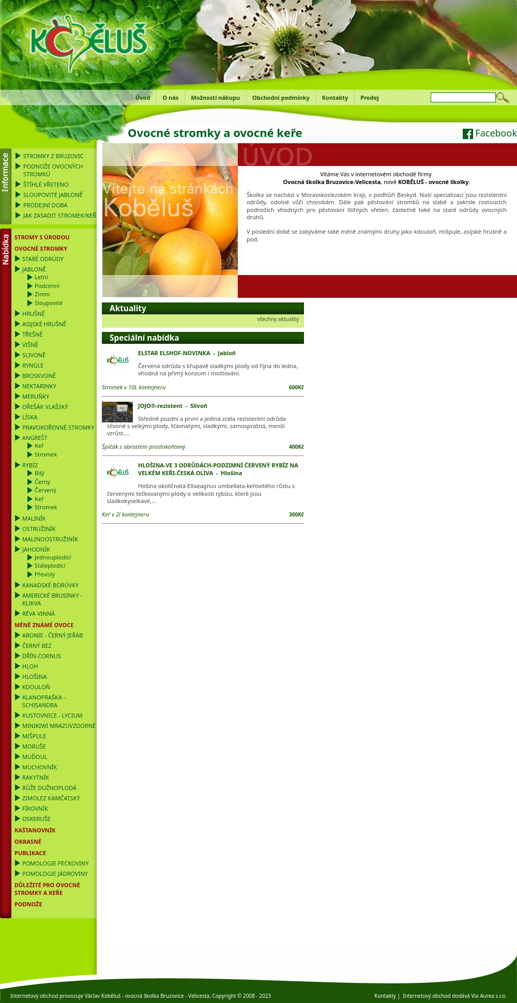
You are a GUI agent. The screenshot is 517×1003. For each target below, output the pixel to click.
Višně (30, 344)
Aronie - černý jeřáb (52, 635)
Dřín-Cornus (41, 656)
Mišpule (34, 736)
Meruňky (35, 396)
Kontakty (335, 97)
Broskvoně (39, 375)
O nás (170, 97)
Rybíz (30, 465)
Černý (42, 481)
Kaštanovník (34, 830)
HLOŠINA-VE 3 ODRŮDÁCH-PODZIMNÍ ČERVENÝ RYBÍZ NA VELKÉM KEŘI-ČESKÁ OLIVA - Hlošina (218, 469)
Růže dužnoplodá (49, 788)
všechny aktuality (278, 319)
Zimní (42, 294)
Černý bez (37, 645)
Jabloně (34, 269)
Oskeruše (36, 819)
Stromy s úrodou (42, 237)
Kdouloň (36, 687)
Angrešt (35, 438)
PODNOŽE (28, 904)
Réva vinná (38, 613)
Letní (41, 277)
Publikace (30, 853)
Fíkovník (35, 808)
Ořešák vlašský (45, 407)
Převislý (45, 574)
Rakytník (35, 777)
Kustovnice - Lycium (52, 715)
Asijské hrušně (44, 324)
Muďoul (34, 757)
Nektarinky (39, 386)
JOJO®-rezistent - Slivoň (172, 405)
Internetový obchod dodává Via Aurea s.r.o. (455, 995)
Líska (29, 417)
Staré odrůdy (43, 259)
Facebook (490, 133)
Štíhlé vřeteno (46, 184)
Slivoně (33, 355)
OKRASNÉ (27, 841)
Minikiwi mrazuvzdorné (59, 726)
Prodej (369, 97)
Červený (45, 490)
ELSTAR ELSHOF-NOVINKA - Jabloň (187, 353)
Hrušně (33, 313)
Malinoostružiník (50, 539)
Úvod (142, 97)
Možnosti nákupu (215, 97)
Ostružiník (39, 529)
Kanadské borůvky (50, 585)
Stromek (46, 454)
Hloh (30, 666)
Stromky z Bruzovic (53, 156)
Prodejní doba (45, 205)
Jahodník (36, 549)
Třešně (32, 334)
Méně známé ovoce (43, 625)
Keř (39, 445)
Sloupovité (49, 303)
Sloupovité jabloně (53, 195)
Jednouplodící (53, 557)
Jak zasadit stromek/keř (59, 215)
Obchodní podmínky (281, 97)
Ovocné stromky (40, 248)
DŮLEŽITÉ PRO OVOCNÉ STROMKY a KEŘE (47, 888)
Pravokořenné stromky (58, 427)
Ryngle (32, 365)
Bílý (39, 473)
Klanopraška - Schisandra (43, 701)
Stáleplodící (50, 565)
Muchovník (39, 767)
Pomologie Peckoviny (55, 863)
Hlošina (34, 676)
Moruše (34, 746)
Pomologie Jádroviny (55, 873)
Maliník (33, 518)
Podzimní (47, 286)
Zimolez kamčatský (51, 798)
